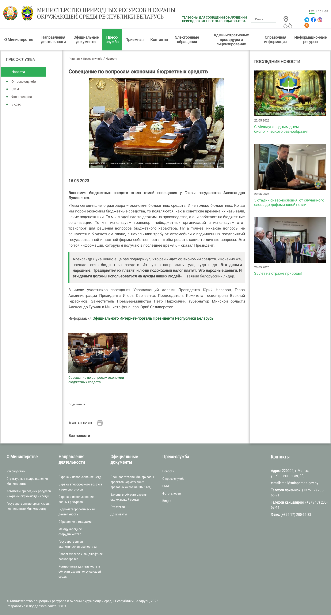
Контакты (159, 39)
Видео (16, 104)
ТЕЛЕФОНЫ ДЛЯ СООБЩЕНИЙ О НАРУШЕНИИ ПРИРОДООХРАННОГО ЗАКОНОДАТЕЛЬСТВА (214, 19)
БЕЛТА (61, 606)
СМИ (15, 89)
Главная (74, 58)
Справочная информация (275, 39)
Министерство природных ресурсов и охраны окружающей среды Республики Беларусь (106, 13)
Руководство (16, 471)
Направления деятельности (53, 39)
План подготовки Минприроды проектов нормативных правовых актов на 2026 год (132, 482)
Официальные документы (86, 39)
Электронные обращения (187, 39)
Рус (312, 11)
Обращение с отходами (75, 522)
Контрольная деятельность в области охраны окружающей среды (79, 571)
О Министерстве (18, 39)
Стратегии (117, 507)
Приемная (134, 39)
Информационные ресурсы (310, 39)
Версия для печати (80, 422)
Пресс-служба (112, 39)
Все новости (79, 435)
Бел (325, 11)
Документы (118, 514)
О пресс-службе (23, 82)
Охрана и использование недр (80, 477)
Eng (319, 11)
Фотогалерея (21, 97)
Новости (18, 72)
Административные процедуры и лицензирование (231, 39)
